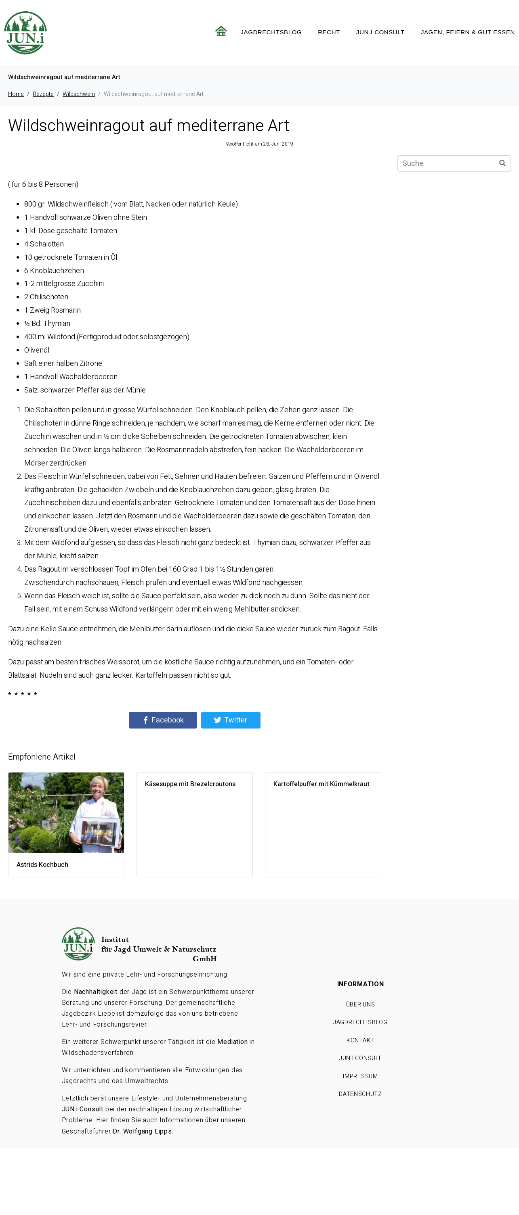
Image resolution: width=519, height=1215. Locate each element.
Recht (329, 32)
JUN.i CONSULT (380, 32)
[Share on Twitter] (231, 720)
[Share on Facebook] (163, 720)
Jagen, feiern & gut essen (468, 32)
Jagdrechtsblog (271, 32)
